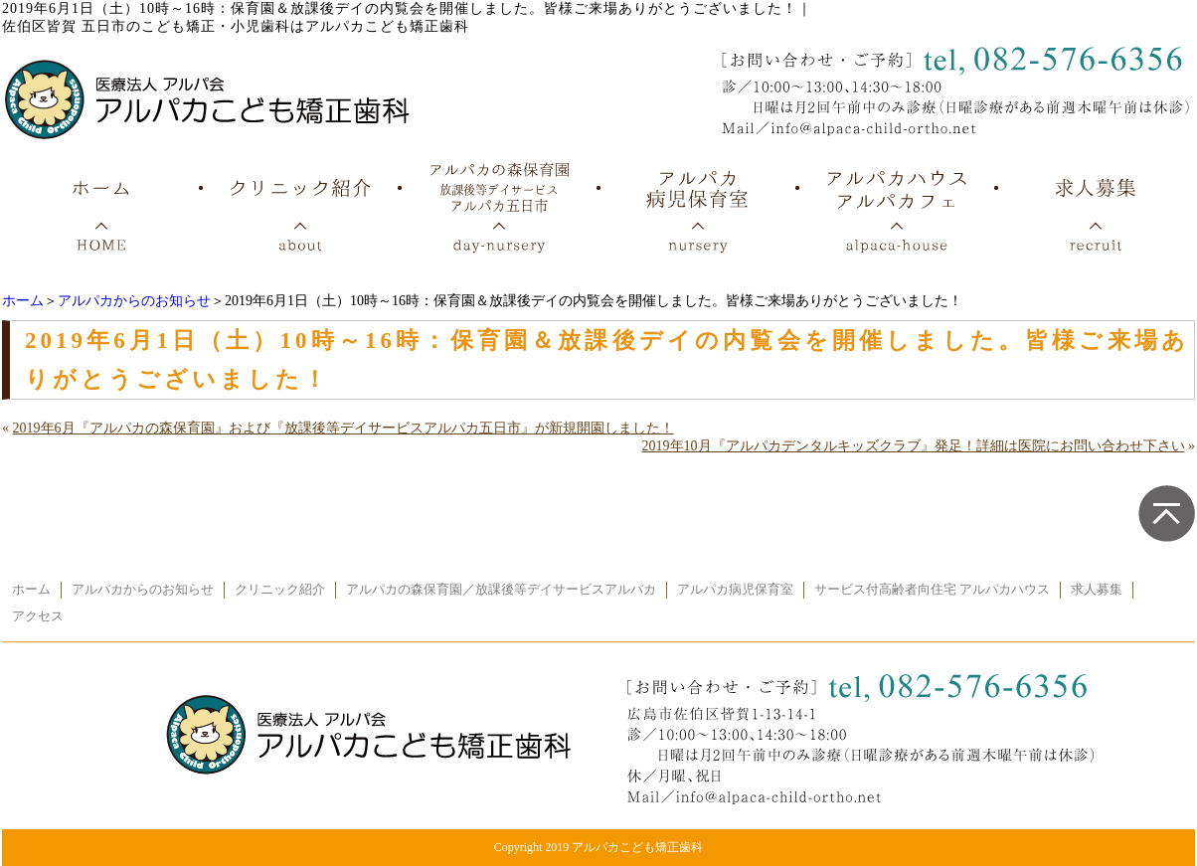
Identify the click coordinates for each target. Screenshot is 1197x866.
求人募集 (1096, 590)
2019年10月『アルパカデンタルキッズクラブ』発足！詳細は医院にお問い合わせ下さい (913, 445)
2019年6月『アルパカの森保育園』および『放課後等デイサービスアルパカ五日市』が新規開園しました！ (343, 428)
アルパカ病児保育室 (735, 590)
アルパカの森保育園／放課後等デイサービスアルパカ (501, 590)
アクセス (38, 616)
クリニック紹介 (280, 590)
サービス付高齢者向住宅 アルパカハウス (932, 590)
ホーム (23, 300)
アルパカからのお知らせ (134, 300)
